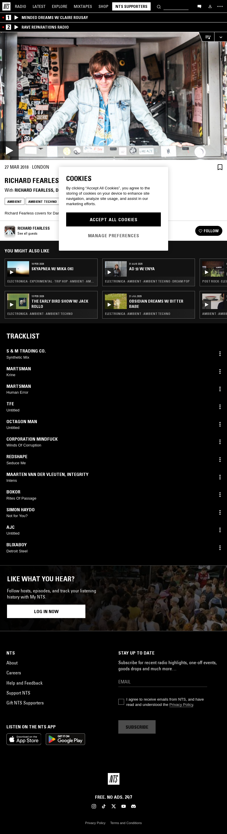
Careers (13, 673)
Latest (39, 6)
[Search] (158, 6)
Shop (103, 6)
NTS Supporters (131, 6)
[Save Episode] (220, 167)
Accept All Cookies (114, 219)
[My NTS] (210, 6)
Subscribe (137, 727)
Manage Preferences (113, 235)
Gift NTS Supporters (25, 703)
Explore (59, 6)
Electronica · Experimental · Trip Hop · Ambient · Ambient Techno (51, 281)
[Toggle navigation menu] (220, 6)
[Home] (6, 6)
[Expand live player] (220, 37)
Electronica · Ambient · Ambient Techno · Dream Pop (147, 281)
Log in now (46, 611)
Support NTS (18, 693)
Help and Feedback (24, 683)
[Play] (113, 96)
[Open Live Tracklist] (206, 37)
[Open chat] (199, 6)
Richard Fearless (34, 190)
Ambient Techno (42, 201)
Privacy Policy (181, 704)
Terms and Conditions (126, 823)
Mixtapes (83, 6)
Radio (20, 6)
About (11, 663)
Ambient (14, 201)
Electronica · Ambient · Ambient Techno (40, 314)
